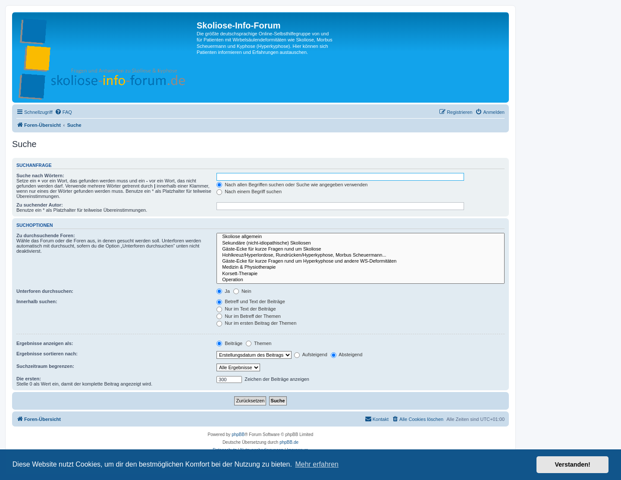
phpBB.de (288, 442)
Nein (242, 291)
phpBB (238, 434)
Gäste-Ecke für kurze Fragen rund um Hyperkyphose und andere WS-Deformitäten (360, 261)
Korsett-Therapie (360, 274)
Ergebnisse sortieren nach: (47, 353)
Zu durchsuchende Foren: (45, 235)
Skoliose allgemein (360, 237)
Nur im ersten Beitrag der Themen (256, 323)
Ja (223, 291)
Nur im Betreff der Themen (248, 316)
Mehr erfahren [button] (317, 464)
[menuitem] (63, 112)
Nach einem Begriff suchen (249, 191)
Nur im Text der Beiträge (246, 308)
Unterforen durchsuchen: (44, 291)
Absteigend (347, 354)
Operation (360, 280)
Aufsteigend (310, 354)
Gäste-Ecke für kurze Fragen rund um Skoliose (360, 249)
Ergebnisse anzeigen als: (44, 343)
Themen (258, 343)
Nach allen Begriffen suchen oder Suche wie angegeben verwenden (291, 184)
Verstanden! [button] (572, 464)
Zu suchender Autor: (39, 204)
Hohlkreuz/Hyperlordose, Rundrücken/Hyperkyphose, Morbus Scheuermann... (360, 255)
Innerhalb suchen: (36, 301)
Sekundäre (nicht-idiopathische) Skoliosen (360, 243)
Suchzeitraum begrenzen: (45, 366)
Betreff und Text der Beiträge (250, 301)
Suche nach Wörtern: (40, 175)
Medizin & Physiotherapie (360, 267)
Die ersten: (28, 378)
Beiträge (229, 343)
